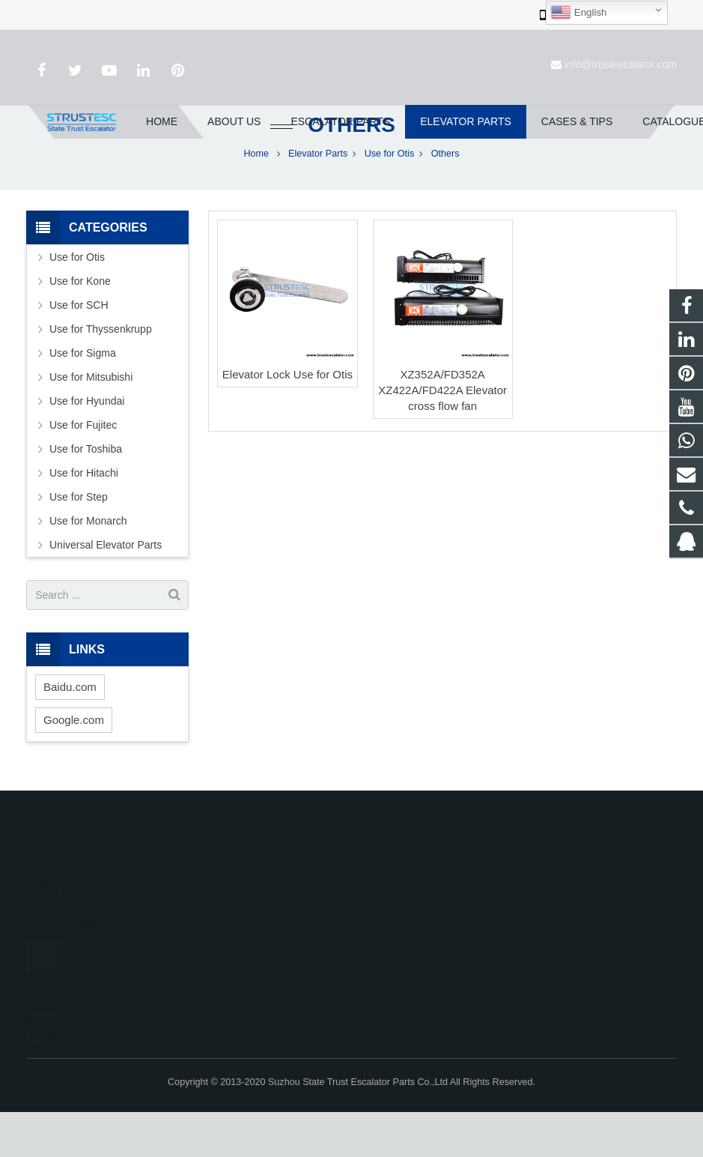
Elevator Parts (317, 198)
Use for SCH (79, 351)
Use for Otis (389, 198)
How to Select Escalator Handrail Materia (109, 918)
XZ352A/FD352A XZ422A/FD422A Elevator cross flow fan (442, 435)
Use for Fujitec (83, 471)
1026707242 (406, 920)
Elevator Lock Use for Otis (287, 419)
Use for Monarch (88, 567)
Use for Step (78, 543)
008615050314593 (417, 942)
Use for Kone (80, 327)
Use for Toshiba (85, 495)
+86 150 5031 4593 (418, 963)
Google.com (73, 764)
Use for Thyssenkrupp (100, 375)
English (578, 13)
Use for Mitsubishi (91, 423)
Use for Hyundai (86, 447)
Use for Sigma (82, 399)
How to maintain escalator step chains (104, 1054)
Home (257, 198)
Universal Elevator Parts (105, 590)
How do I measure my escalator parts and (109, 986)
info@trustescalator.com (620, 64)
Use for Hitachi (83, 519)
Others (351, 170)
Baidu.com (70, 731)
